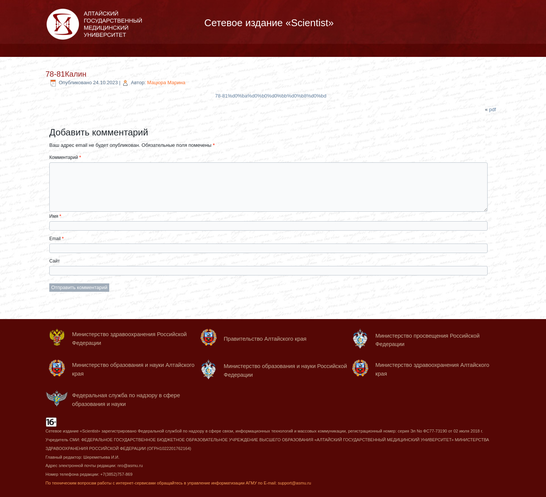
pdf (492, 109)
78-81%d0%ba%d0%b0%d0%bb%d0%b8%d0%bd (270, 96)
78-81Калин (66, 74)
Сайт (54, 261)
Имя (55, 216)
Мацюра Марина (166, 82)
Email (56, 238)
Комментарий (65, 157)
